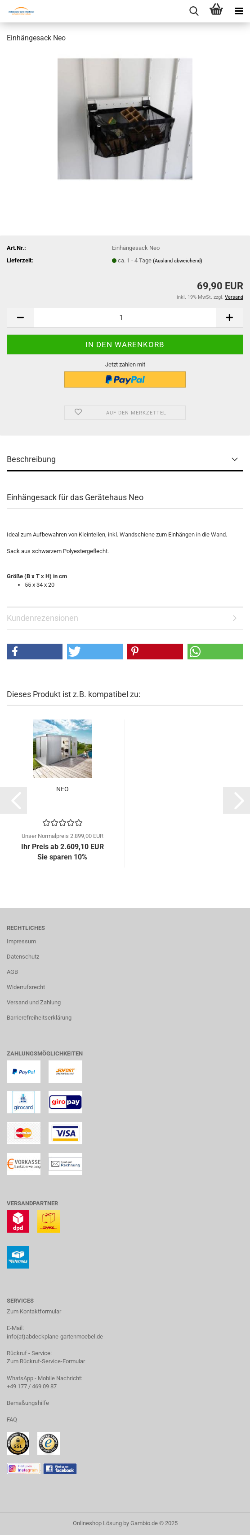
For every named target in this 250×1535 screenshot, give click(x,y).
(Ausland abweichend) (177, 261)
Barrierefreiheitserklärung (39, 1017)
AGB (12, 971)
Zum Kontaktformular (34, 1311)
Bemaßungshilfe (28, 1403)
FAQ (12, 1419)
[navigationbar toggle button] (239, 11)
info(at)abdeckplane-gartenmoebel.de (55, 1336)
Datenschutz (23, 956)
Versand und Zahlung (34, 1002)
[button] (20, 318)
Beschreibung (31, 459)
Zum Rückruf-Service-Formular (46, 1361)
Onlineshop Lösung (97, 1523)
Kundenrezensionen (42, 618)
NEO (62, 789)
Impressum (21, 941)
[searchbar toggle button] (194, 11)
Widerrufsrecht (26, 987)
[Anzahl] (125, 318)
